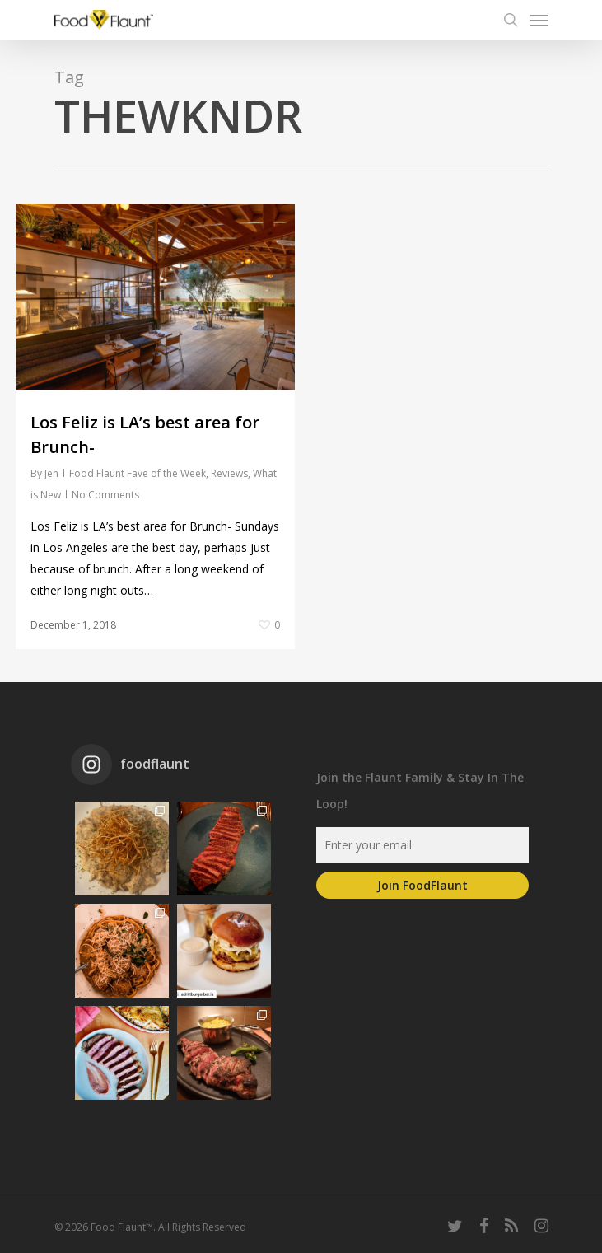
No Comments (105, 495)
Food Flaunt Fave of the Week (137, 473)
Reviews (229, 473)
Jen (51, 473)
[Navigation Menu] (539, 20)
